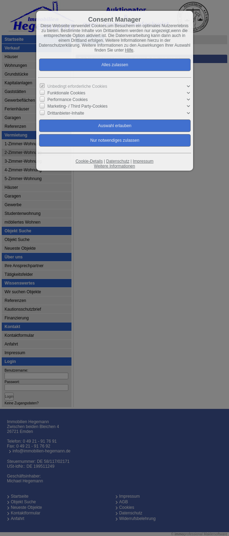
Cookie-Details (89, 161)
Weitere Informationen (114, 166)
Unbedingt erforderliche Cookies (77, 86)
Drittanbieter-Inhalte (65, 112)
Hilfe (129, 50)
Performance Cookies (67, 99)
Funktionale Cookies (66, 93)
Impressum (143, 161)
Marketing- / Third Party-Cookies (77, 106)
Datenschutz (117, 161)
